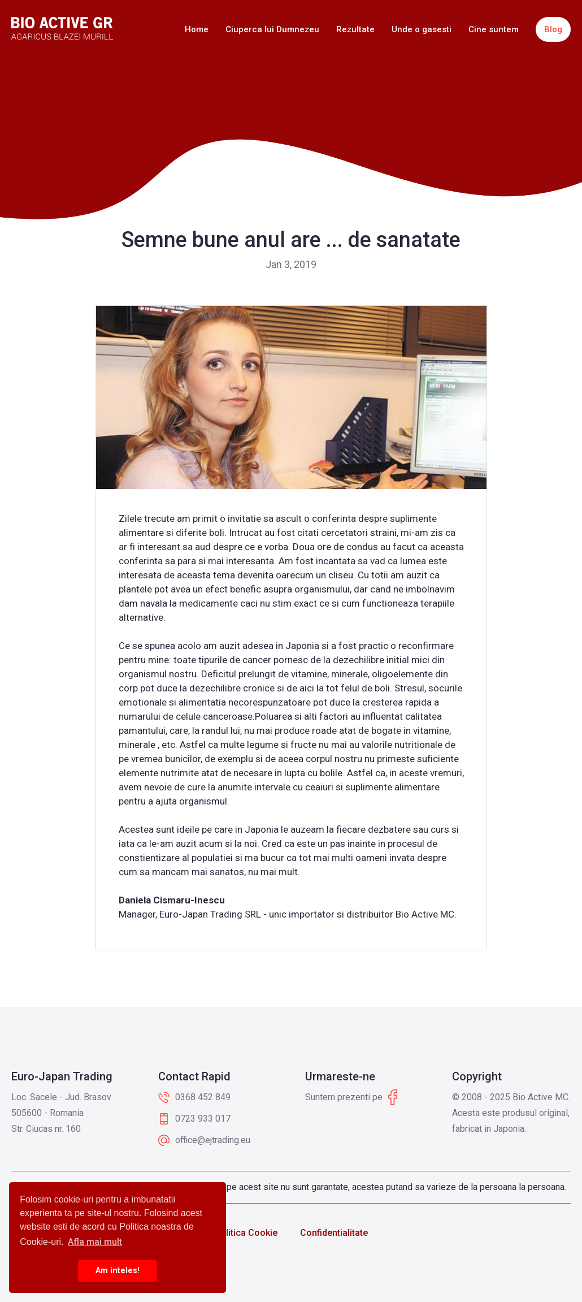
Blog (553, 29)
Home (197, 29)
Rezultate (355, 29)
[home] (62, 28)
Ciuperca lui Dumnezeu (272, 29)
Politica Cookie (246, 1232)
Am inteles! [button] (117, 1270)
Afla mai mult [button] (95, 1241)
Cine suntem (493, 29)
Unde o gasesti (421, 29)
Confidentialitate (334, 1232)
